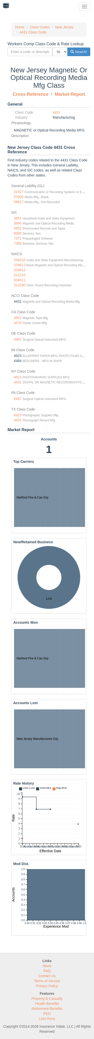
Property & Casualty (47, 999)
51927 (19, 192)
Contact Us (47, 976)
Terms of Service (47, 981)
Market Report (70, 94)
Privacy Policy (47, 986)
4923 (18, 377)
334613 (20, 265)
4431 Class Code (33, 32)
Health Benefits (47, 1004)
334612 (20, 270)
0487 (18, 339)
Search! (78, 52)
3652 (18, 228)
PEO (47, 1014)
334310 (20, 260)
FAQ (46, 971)
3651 (18, 218)
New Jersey (64, 27)
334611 (20, 280)
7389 (18, 243)
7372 (18, 238)
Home (19, 27)
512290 (20, 285)
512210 (20, 275)
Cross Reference (30, 94)
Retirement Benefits (47, 1009)
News (47, 966)
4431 (56, 112)
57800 (19, 197)
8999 (18, 233)
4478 (18, 323)
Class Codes (40, 27)
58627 (19, 202)
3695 (18, 223)
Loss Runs (47, 1019)
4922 (18, 318)
